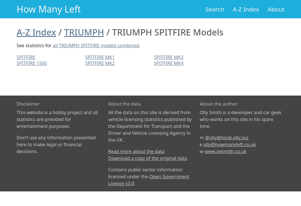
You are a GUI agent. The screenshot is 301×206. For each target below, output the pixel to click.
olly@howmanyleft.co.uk (229, 144)
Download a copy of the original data (147, 158)
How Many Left (49, 9)
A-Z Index (246, 9)
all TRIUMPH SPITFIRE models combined (96, 45)
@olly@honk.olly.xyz (226, 137)
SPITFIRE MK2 (100, 63)
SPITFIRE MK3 (168, 57)
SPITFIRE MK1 (100, 57)
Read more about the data (136, 151)
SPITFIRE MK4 (168, 63)
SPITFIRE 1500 (32, 63)
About (276, 9)
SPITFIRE (26, 57)
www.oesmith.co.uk (226, 151)
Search (214, 9)
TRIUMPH (84, 32)
